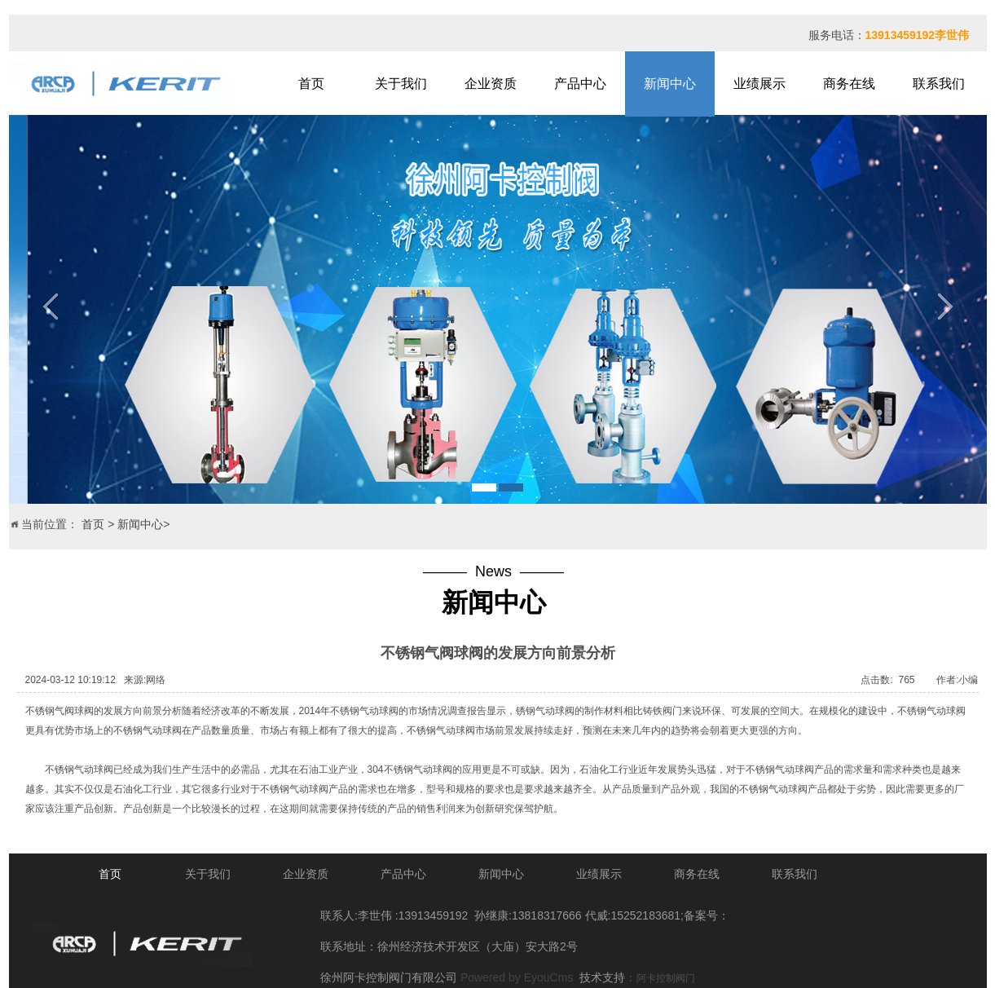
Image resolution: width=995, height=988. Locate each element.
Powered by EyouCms (515, 977)
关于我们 (401, 83)
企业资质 (490, 83)
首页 (311, 83)
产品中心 (580, 83)
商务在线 (849, 83)
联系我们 (939, 83)
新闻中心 (670, 83)
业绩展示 (759, 83)
